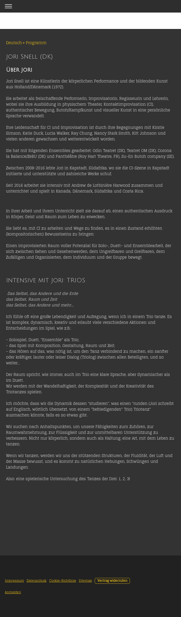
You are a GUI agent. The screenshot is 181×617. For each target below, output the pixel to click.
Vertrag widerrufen (112, 580)
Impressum (14, 580)
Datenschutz (37, 580)
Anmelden (13, 592)
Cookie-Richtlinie (62, 580)
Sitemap (85, 580)
